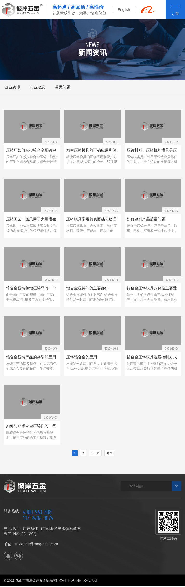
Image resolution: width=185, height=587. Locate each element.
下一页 (95, 454)
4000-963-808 (37, 512)
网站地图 (74, 581)
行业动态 (37, 87)
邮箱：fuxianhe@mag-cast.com (31, 545)
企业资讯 (12, 87)
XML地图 (90, 581)
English (125, 9)
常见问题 (62, 87)
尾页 (109, 454)
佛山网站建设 (155, 581)
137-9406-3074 (38, 519)
